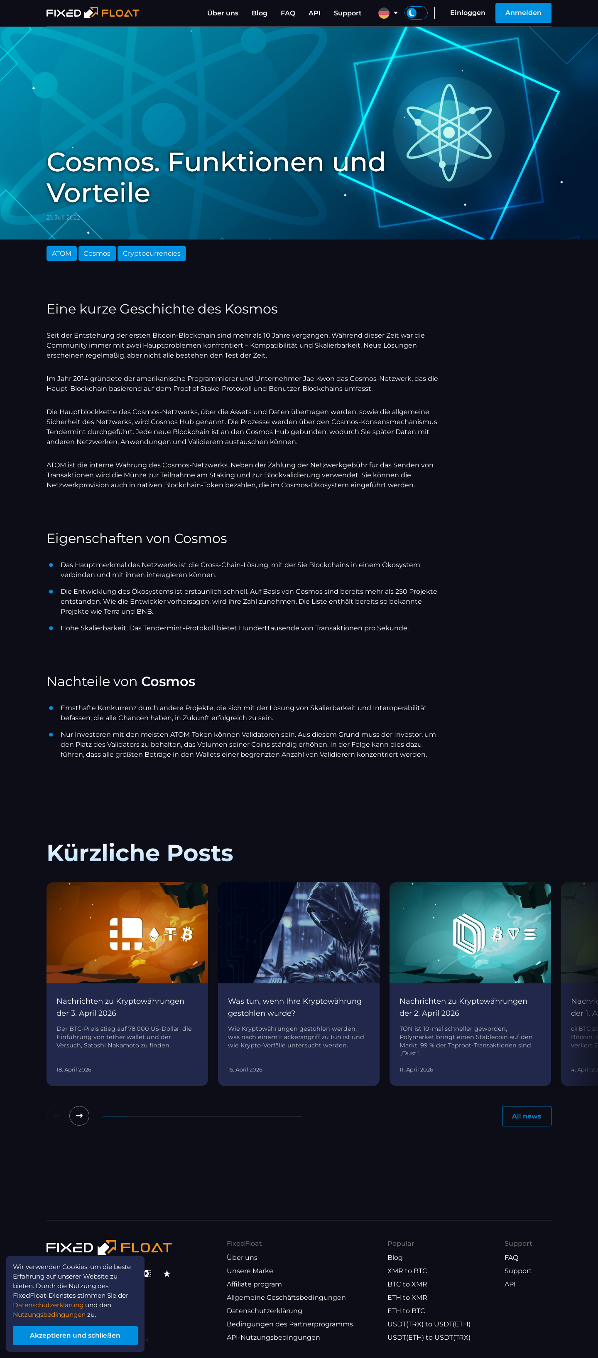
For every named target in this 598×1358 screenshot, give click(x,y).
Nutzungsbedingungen (53, 1313)
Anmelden (523, 13)
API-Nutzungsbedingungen (273, 1338)
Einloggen (467, 13)
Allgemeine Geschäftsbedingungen (286, 1298)
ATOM (61, 253)
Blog (259, 13)
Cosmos (96, 253)
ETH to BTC (406, 1311)
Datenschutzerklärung (264, 1311)
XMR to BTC (407, 1271)
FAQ (288, 13)
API (315, 13)
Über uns (222, 13)
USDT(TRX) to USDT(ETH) (429, 1324)
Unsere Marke (250, 1271)
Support (348, 13)
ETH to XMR (407, 1298)
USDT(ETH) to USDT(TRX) (429, 1338)
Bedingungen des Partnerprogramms (290, 1324)
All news (526, 1116)
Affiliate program (254, 1285)
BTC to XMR (407, 1285)
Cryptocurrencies (152, 253)
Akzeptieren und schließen (78, 1334)
